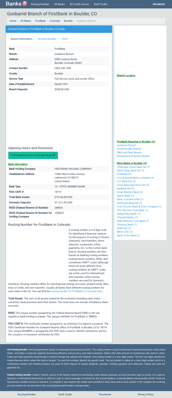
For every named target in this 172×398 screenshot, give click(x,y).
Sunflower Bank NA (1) (129, 203)
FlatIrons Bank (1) (127, 224)
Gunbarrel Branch (126, 145)
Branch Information (21, 38)
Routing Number (40, 4)
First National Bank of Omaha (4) (135, 177)
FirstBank (40, 20)
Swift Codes (101, 4)
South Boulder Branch (129, 148)
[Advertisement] (59, 119)
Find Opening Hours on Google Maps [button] (33, 155)
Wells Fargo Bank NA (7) (130, 170)
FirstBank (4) (124, 174)
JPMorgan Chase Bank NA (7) (133, 167)
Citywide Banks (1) (127, 217)
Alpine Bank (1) (125, 195)
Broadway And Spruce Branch (133, 156)
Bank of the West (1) (128, 235)
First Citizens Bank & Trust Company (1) (139, 206)
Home (13, 20)
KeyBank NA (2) (125, 188)
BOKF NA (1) (124, 228)
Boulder (68, 20)
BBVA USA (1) (124, 231)
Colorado (55, 20)
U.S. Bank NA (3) (126, 181)
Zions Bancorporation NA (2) (133, 185)
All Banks (59, 4)
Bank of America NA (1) (130, 199)
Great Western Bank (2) (130, 192)
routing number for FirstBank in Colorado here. (77, 291)
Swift (65, 38)
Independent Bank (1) (128, 213)
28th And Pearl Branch (129, 152)
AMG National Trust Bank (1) (133, 221)
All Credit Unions (79, 4)
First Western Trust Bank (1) (132, 210)
